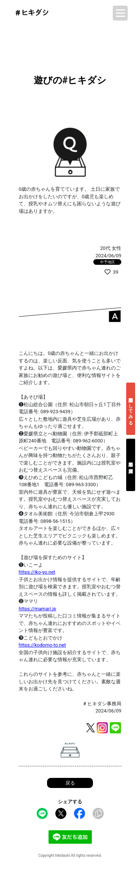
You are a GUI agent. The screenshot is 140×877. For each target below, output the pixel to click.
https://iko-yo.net (37, 572)
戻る (70, 783)
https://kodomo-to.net (42, 645)
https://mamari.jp (37, 608)
